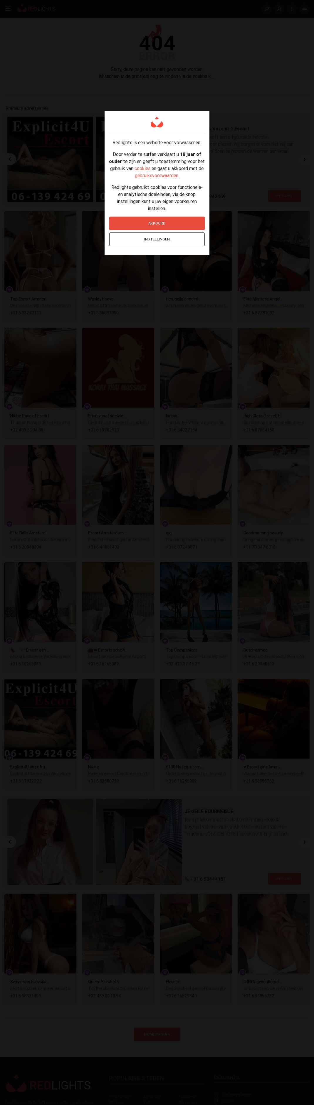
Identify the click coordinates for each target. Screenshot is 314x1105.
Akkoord (156, 223)
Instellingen (157, 239)
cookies (142, 168)
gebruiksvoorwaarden (156, 175)
